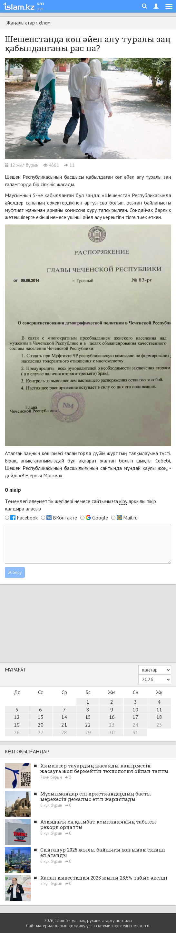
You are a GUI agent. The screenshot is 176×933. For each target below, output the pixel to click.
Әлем (45, 22)
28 (64, 732)
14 (64, 717)
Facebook (27, 517)
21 (64, 724)
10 (135, 709)
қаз (40, 3)
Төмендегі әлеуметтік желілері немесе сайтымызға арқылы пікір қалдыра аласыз (80, 505)
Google (100, 517)
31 (135, 732)
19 (17, 724)
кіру (123, 501)
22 (88, 724)
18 (159, 717)
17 (135, 717)
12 (17, 717)
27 (41, 732)
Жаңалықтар (20, 22)
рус (40, 8)
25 (159, 724)
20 (41, 724)
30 (112, 732)
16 (112, 717)
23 (112, 724)
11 (159, 709)
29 (88, 732)
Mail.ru (130, 517)
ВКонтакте (65, 517)
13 (41, 717)
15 (88, 717)
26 (17, 732)
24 (135, 724)
